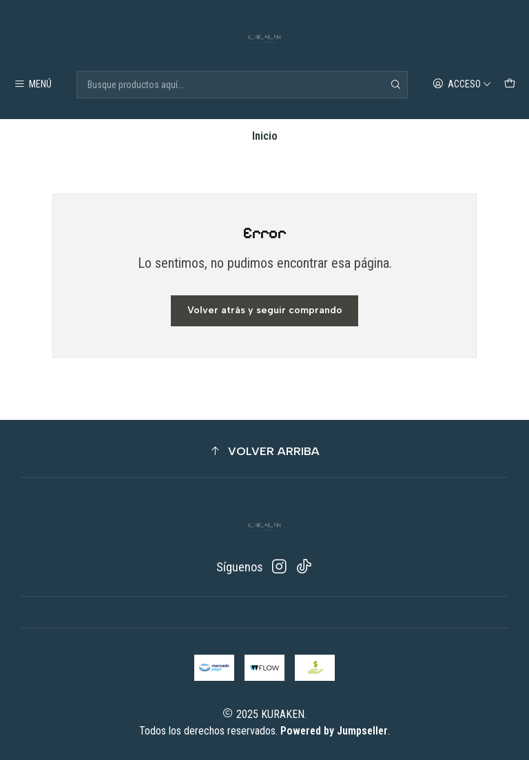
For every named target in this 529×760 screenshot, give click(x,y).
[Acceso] (462, 85)
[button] (264, 451)
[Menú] (33, 85)
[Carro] (510, 85)
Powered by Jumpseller (334, 730)
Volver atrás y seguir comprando (264, 310)
